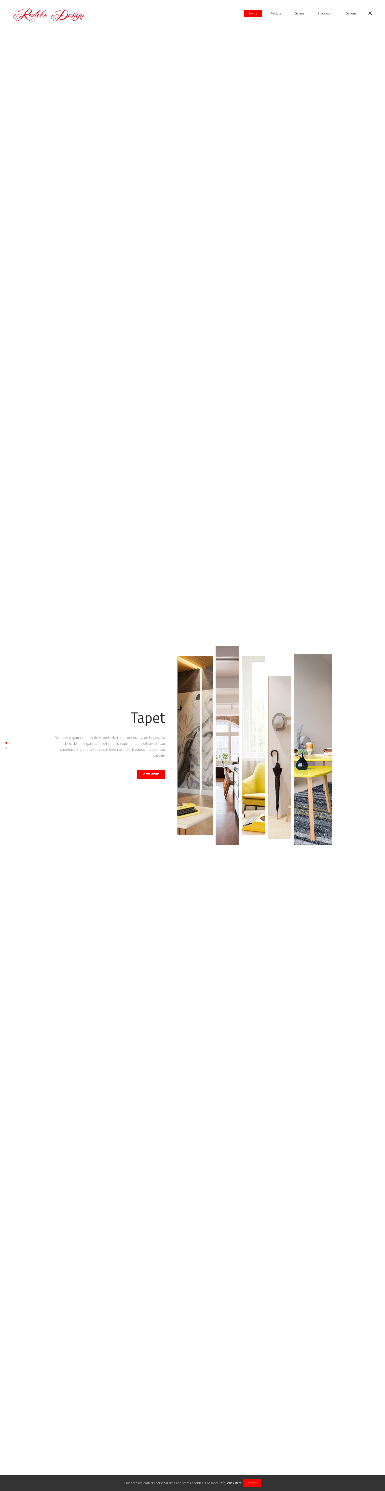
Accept (252, 1483)
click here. (234, 1483)
